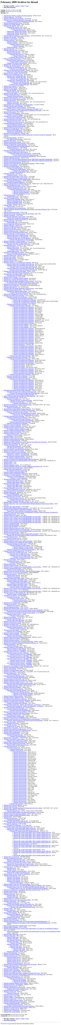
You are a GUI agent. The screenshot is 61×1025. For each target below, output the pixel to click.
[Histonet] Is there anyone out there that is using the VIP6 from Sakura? (22, 571)
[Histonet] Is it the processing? (12, 994)
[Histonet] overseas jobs (10, 991)
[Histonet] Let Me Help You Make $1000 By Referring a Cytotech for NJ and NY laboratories (28, 134)
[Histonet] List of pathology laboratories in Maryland (17, 20)
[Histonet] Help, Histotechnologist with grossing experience (19, 1006)
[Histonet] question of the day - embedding (15, 651)
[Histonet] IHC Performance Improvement (15, 216)
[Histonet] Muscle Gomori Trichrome (13, 106)
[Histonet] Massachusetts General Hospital (15, 143)
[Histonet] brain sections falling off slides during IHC (17, 390)
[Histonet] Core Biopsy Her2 (11, 624)
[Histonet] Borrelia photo (10, 137)
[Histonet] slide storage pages (11, 966)
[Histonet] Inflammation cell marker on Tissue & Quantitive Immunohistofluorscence (26, 921)
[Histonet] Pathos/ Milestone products (13, 696)
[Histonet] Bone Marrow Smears (12, 479)
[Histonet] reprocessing (10, 100)
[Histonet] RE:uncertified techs (12, 733)
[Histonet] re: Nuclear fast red (11, 1009)
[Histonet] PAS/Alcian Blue (11, 445)
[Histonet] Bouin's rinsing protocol (13, 58)
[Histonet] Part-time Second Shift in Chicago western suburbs (20, 612)
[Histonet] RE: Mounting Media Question (14, 150)
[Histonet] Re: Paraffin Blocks (12, 129)
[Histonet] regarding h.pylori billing (13, 119)
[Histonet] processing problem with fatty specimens (17, 700)
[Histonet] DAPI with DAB (11, 97)
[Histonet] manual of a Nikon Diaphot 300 (15, 592)
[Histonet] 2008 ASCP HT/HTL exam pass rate (16, 821)
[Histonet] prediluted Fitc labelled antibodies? (15, 145)
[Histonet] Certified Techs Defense (13, 432)
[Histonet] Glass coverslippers (12, 630)
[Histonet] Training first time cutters (13, 858)
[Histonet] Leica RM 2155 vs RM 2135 (14, 621)
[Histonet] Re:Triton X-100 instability (13, 984)
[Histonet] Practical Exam (10, 746)
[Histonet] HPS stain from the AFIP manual (15, 271)
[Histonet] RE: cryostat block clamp (13, 64)
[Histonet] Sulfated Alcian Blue (12, 1003)
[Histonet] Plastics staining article (12, 714)
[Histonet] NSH (8, 816)
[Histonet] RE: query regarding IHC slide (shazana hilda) (18, 104)
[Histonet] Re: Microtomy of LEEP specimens (16, 284)
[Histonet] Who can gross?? (11, 87)
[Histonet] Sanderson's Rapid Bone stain (14, 707)
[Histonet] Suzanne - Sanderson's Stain (14, 697)
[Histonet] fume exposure (10, 574)
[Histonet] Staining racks (10, 673)
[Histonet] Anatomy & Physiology (13, 678)
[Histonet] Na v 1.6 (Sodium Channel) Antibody (16, 278)
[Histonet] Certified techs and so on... (13, 437)
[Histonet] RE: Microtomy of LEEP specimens (19, 238)
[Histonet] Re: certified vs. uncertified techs (15, 452)
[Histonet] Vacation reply (10, 999)
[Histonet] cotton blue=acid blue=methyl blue (15, 242)
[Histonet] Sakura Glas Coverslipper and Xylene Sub (17, 262)
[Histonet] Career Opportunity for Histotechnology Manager (19, 163)
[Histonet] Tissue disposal (10, 875)
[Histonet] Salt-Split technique (12, 525)
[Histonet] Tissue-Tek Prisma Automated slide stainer (17, 637)
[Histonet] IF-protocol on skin (11, 212)
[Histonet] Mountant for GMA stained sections (16, 178)
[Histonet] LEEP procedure (11, 277)
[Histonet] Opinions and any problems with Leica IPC (18, 183)
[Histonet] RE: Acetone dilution (12, 1011)
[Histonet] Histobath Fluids (11, 686)
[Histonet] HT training (19, 364)
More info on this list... (10, 7)
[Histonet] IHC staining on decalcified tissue (15, 871)
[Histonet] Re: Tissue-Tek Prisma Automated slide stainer (18, 641)
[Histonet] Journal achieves (11, 165)
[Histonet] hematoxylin (10, 644)
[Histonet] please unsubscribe (11, 285)
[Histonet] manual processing (11, 607)
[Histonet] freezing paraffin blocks (13, 568)
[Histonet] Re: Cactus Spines (11, 737)
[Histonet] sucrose (8, 867)
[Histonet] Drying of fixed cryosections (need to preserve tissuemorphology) (26, 611)
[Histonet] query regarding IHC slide (13, 74)
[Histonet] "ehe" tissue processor (12, 506)
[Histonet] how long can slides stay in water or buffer (17, 862)
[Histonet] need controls (10, 559)
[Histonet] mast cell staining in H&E (13, 274)
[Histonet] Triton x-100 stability (12, 970)
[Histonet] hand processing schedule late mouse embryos (18, 542)
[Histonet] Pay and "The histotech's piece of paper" (23, 413)
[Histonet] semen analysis (10, 287)
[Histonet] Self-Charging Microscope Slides (15, 99)
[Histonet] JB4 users (9, 17)
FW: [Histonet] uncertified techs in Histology (15, 699)
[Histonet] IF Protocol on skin (11, 433)
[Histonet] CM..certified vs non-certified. (14, 739)
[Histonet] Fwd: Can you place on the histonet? (16, 572)
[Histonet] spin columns (10, 256)
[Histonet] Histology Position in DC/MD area (15, 680)
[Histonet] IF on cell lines (10, 595)
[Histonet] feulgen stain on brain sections (17, 152)
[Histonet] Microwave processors (12, 496)
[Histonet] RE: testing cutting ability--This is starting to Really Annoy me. (32, 832)
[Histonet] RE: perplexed (10, 86)
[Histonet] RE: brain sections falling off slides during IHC (22, 391)
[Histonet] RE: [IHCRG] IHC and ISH (17, 31)
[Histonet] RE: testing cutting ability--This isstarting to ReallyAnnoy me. (32, 842)
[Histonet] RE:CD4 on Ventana (12, 515)
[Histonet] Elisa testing (10, 564)
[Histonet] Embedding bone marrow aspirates (15, 1001)
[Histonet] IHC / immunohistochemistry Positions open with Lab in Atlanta (23, 808)
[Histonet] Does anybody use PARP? (13, 116)
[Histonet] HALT (8, 462)
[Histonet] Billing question (11, 259)
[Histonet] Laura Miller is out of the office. (15, 671)
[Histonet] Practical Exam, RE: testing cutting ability (17, 900)
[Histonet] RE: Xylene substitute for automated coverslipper (22, 511)
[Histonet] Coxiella (9, 261)
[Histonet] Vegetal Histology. (11, 968)
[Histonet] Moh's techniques (11, 927)
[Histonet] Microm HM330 (11, 526)
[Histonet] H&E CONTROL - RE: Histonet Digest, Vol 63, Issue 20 (21, 502)
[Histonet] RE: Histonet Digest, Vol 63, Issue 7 (16, 176)
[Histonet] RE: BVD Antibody (12, 920)
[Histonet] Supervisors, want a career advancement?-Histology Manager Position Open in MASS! (29, 503)
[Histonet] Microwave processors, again (14, 528)
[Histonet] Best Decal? (10, 195)
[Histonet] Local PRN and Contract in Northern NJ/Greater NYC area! (22, 973)
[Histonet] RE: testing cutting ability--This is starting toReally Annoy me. (32, 852)
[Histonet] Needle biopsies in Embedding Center (16, 717)
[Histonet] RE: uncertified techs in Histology (21, 298)
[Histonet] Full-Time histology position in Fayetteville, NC (19, 904)
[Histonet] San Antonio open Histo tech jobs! (15, 625)
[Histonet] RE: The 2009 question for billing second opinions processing (25, 535)
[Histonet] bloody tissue (10, 492)
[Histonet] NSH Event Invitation (12, 638)
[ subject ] (17, 6)
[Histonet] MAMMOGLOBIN (12, 493)
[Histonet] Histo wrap (9, 894)
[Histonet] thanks (8, 996)
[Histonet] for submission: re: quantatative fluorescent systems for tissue (22, 889)
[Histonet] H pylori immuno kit (12, 133)
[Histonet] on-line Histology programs (14, 689)
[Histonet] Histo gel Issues (11, 50)
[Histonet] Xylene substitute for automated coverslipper (18, 509)
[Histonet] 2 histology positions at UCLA (14, 681)
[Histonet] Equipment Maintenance (13, 180)
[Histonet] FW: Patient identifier (12, 24)
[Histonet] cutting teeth (10, 910)
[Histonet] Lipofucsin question (15, 627)
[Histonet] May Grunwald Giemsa (13, 618)
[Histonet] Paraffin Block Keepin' (12, 162)
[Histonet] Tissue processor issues (12, 120)
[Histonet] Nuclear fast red (11, 956)
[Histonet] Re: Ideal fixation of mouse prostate (16, 1007)
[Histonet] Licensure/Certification (12, 424)
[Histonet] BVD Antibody (10, 912)
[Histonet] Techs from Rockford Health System (16, 232)
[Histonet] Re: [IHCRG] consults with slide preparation (18, 15)
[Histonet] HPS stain (9, 221)
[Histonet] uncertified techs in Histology (14, 295)
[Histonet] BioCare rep (13, 147)
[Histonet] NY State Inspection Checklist (14, 70)
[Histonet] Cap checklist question (12, 66)
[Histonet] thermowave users (11, 231)
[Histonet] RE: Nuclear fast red (15, 963)
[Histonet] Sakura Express (10, 809)
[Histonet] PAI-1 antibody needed (12, 971)
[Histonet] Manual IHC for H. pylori (13, 488)
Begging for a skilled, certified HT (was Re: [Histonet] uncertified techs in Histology (25, 442)
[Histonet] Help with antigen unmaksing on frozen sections (19, 281)
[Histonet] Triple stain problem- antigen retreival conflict (18, 683)
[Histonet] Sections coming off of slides (14, 427)
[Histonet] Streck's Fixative (11, 892)
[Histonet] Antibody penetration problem (14, 430)
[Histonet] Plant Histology (11, 953)
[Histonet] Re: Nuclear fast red (12, 976)
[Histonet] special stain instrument (13, 229)
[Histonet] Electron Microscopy (21, 844)
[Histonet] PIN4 (8, 205)
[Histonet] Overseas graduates (21, 324)
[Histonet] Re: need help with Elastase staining (16, 279)
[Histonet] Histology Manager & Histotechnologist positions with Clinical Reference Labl (27, 209)
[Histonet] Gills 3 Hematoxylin (12, 1010)
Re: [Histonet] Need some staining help (17, 470)
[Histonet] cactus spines (10, 722)
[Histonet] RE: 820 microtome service (14, 467)
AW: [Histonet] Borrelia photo (15, 139)
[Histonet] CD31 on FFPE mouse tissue (14, 551)
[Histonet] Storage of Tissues (11, 565)
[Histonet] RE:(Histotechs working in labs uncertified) (18, 404)
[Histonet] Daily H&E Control (12, 483)
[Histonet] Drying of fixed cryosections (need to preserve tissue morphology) (23, 610)
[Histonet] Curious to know (17, 598)
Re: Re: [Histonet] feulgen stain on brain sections (26, 155)
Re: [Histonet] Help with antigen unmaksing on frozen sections (23, 282)
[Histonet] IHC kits (9, 898)
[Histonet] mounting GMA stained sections (15, 208)
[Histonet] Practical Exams (11, 891)
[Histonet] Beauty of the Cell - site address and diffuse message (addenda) (23, 885)
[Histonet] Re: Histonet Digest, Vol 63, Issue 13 (16, 294)
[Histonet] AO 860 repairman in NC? (13, 226)
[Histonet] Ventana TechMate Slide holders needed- (17, 815)
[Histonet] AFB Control (10, 140)
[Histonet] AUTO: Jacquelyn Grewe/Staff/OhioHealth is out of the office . (23, 516)
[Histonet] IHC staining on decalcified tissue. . (19, 872)
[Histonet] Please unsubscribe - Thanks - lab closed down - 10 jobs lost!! (22, 704)
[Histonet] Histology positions (12, 640)
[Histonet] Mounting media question (13, 123)
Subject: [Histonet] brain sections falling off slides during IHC (20, 396)
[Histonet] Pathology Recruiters (12, 157)
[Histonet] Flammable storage (11, 198)
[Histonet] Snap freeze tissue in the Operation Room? (17, 730)
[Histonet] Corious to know (14, 614)
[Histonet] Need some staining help (13, 469)
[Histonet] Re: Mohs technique (12, 954)
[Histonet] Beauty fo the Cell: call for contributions (17, 874)
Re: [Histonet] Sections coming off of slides (18, 429)
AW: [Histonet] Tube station (14, 940)
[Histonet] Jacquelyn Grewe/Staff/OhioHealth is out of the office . (21, 460)
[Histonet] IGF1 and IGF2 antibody (13, 805)
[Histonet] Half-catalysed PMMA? (13, 687)
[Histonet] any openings (10, 617)
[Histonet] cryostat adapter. (11, 93)
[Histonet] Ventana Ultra (10, 255)
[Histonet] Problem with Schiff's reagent (14, 578)
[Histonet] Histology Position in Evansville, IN (16, 219)
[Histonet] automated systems (11, 465)
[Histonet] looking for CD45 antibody (13, 647)
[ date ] (27, 6)
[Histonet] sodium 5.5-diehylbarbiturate (14, 997)
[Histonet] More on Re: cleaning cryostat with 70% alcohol (19, 213)
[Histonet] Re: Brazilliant (20, 980)
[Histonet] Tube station (10, 935)
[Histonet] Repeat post (19, 344)
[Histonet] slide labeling (10, 668)
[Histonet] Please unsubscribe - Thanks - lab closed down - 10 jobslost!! (25, 706)
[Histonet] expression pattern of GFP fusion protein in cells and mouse (22, 719)
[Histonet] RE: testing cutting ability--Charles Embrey (27, 849)
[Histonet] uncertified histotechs (12, 440)
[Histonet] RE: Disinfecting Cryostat (16, 186)
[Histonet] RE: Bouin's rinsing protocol (17, 63)
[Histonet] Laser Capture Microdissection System (19, 905)
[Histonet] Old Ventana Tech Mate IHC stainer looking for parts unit (21, 459)
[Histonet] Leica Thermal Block (12, 113)
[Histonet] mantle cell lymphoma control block (16, 473)
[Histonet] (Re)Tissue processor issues (14, 127)
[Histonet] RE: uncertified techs (12, 443)
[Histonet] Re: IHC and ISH (11, 73)
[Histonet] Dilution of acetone (11, 990)
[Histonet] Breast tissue (10, 245)
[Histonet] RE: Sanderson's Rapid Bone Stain (15, 742)
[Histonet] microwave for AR (11, 539)
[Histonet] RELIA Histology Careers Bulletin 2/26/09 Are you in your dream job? (25, 974)
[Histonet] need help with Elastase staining (15, 223)
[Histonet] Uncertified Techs (11, 397)
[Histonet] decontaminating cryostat (13, 23)
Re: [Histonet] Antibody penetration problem (18, 457)
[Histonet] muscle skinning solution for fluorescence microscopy (20, 964)
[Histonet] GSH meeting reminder (12, 142)
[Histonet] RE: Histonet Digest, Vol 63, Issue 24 (16, 608)
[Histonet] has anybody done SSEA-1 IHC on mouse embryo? (23, 865)
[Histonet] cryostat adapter (11, 38)
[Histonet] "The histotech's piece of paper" (18, 412)
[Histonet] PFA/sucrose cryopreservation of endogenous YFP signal (21, 109)
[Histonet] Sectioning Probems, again (13, 667)
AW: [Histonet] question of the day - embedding (19, 663)
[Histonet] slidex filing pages (11, 934)
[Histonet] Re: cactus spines (11, 727)
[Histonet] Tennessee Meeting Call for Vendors (16, 983)
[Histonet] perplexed (9, 40)
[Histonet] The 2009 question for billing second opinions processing (21, 534)
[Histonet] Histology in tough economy (17, 544)
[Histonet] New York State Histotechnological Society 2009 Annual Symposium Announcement (28, 159)
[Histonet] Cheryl (8, 908)
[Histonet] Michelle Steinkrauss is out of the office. (17, 35)
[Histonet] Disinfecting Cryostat (12, 185)
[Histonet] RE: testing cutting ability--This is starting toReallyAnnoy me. (32, 846)
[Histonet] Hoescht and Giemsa (12, 94)
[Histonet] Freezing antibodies (21, 192)
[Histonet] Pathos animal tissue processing (15, 743)
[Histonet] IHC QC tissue (10, 724)
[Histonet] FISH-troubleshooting (12, 732)
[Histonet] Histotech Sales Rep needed (14, 18)
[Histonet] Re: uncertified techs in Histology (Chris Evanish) (19, 410)
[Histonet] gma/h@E (9, 173)
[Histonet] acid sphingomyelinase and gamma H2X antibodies (20, 812)
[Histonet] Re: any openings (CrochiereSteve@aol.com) (18, 666)
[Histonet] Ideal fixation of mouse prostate (15, 987)
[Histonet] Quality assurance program (13, 1000)
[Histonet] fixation (9, 436)
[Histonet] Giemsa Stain (10, 901)
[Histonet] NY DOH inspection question (14, 252)
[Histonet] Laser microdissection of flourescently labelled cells (20, 156)
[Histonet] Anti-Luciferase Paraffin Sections (15, 729)
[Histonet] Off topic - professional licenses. (21, 400)
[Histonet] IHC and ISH (10, 25)
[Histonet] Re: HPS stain (10, 228)
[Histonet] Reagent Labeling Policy (13, 289)
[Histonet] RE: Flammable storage (16, 199)
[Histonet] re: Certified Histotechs (12, 475)
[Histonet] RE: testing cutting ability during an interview (18, 826)
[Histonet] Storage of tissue (11, 536)
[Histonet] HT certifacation (11, 823)
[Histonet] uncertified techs (11, 406)
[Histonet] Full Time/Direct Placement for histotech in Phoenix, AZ (21, 643)
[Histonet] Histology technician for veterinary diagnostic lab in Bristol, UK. (23, 466)
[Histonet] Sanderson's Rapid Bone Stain (14, 676)
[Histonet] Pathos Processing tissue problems (15, 711)
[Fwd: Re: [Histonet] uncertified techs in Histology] (17, 449)
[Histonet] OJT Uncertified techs (12, 602)
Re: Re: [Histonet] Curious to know (22, 601)
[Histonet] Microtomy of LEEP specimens (15, 234)
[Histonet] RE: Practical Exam (12, 856)
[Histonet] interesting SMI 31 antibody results (16, 925)
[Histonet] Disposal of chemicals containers (15, 813)
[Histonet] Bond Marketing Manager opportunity (16, 508)
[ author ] (22, 6)
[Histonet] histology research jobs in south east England (18, 541)
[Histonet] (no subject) (10, 215)
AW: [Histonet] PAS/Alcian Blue (15, 447)
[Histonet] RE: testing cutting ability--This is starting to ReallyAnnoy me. (32, 833)
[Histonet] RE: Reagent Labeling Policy (17, 291)
